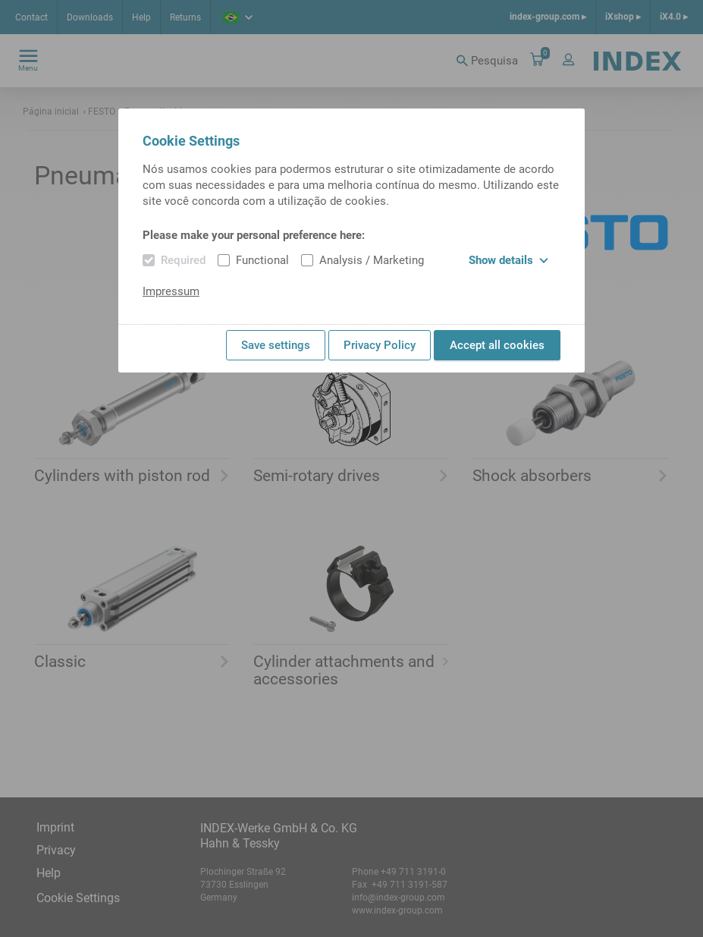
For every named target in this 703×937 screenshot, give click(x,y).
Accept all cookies (497, 345)
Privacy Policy (380, 345)
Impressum (171, 291)
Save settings (275, 345)
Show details (508, 260)
